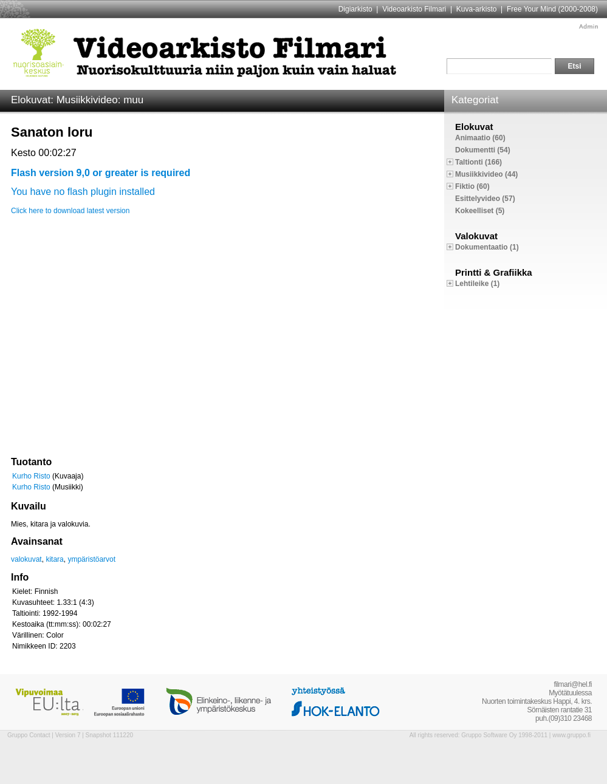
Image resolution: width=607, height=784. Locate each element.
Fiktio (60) (472, 186)
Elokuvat (474, 126)
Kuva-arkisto (476, 9)
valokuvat (26, 559)
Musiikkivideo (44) (486, 174)
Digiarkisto (355, 9)
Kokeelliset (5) (479, 210)
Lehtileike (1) (477, 283)
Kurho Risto (31, 476)
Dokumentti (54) (482, 150)
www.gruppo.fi (571, 735)
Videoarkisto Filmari (414, 9)
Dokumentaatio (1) (487, 247)
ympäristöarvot (91, 559)
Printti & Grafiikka (493, 272)
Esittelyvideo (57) (485, 198)
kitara (54, 559)
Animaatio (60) (480, 138)
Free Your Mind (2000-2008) (552, 9)
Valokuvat (476, 236)
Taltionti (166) (478, 162)
